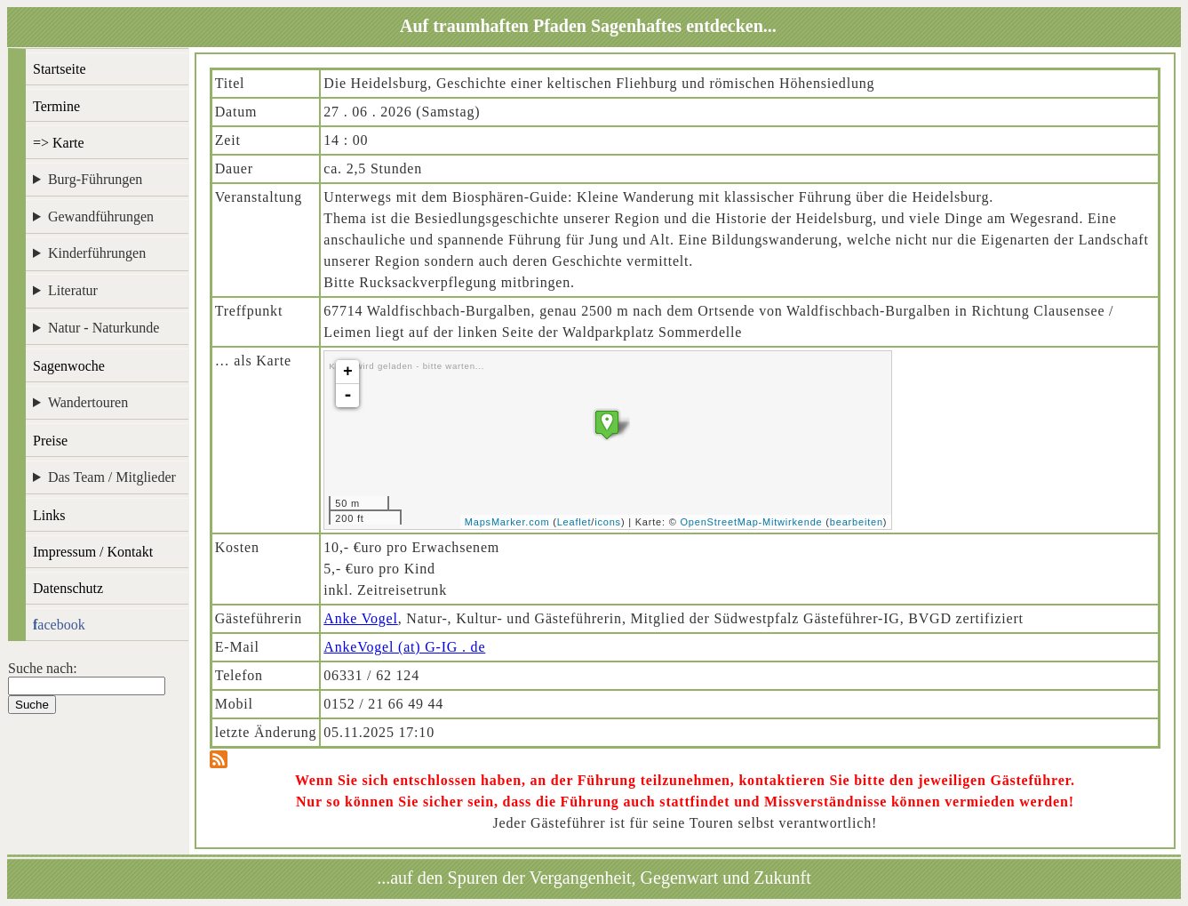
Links (49, 515)
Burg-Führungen (95, 179)
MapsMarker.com (507, 522)
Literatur (73, 290)
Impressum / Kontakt (93, 551)
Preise (50, 440)
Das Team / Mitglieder (112, 477)
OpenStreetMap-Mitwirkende (752, 522)
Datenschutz (68, 588)
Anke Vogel (360, 618)
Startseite (59, 68)
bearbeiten (856, 522)
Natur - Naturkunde (103, 327)
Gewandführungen (101, 216)
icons (607, 522)
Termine (56, 106)
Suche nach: (42, 668)
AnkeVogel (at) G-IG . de (404, 646)
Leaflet (574, 522)
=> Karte (58, 142)
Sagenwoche (69, 365)
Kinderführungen (97, 253)
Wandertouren (88, 402)
